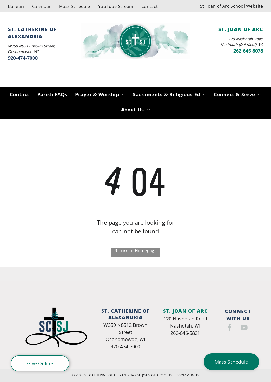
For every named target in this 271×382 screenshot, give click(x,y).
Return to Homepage (136, 251)
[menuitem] (16, 6)
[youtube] (244, 329)
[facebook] (229, 329)
